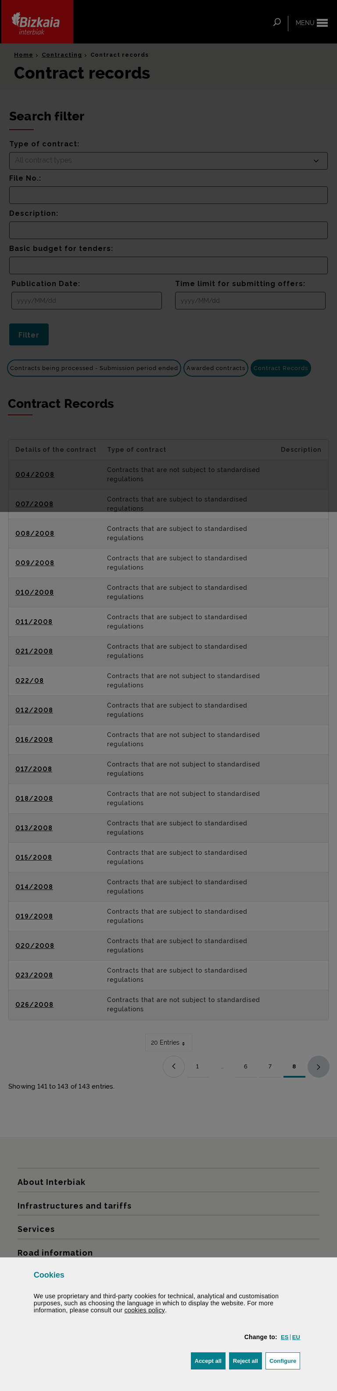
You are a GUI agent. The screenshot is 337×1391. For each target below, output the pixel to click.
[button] (285, 1337)
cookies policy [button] (144, 1310)
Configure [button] (284, 1360)
